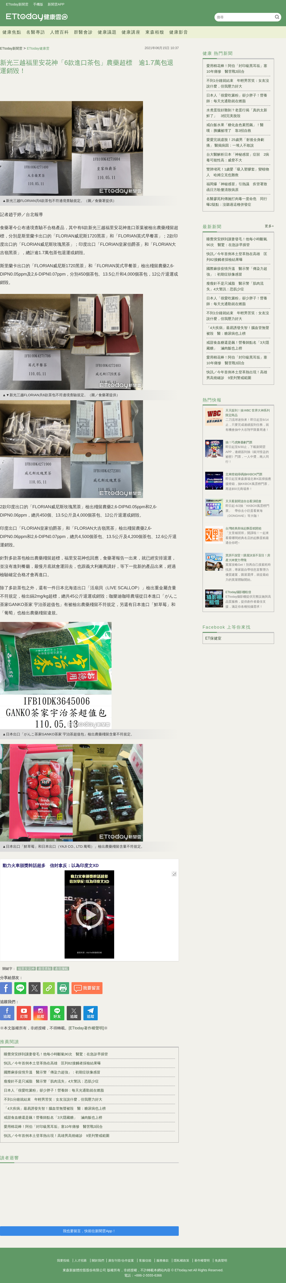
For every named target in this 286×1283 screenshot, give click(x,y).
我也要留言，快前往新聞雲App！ (89, 1231)
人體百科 (59, 32)
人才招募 (80, 1260)
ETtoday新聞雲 (17, 4)
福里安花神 (26, 968)
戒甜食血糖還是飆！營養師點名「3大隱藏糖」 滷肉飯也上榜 (53, 1117)
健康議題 (107, 32)
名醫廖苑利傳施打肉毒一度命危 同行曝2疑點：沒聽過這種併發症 (236, 201)
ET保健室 (213, 638)
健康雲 (37, 17)
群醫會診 (83, 32)
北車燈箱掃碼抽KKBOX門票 (243, 474)
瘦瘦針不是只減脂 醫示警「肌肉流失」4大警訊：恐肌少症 (51, 1081)
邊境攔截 (61, 968)
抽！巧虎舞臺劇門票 (238, 442)
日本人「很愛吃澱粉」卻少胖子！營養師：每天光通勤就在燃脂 (54, 1090)
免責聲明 (221, 1260)
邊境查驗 (44, 968)
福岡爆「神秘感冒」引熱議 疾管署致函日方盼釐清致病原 (236, 187)
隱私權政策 (181, 1260)
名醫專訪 (35, 32)
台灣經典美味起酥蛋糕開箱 (243, 528)
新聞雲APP (56, 4)
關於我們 (98, 1260)
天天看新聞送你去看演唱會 (243, 501)
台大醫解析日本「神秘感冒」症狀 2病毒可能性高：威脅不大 (237, 157)
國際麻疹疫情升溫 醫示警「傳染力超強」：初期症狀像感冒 (52, 1072)
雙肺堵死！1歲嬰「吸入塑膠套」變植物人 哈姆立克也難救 (237, 172)
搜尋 (277, 17)
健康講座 (131, 32)
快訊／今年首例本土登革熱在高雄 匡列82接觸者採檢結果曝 (52, 1063)
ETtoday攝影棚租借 (238, 592)
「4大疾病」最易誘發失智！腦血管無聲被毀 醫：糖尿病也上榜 (55, 1108)
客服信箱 (145, 1260)
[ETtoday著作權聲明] (86, 1028)
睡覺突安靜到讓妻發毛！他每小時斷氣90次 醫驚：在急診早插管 (56, 1054)
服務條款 (162, 1260)
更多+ (269, 226)
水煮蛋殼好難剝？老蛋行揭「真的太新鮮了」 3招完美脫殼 (236, 113)
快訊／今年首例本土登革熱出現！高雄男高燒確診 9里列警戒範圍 (56, 1136)
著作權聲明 (202, 1260)
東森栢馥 (154, 32)
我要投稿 (63, 1260)
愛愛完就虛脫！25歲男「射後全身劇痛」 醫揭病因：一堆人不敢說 (235, 142)
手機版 (38, 4)
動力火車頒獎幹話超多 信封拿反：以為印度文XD (51, 865)
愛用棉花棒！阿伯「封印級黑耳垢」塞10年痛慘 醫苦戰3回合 (53, 1126)
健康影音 (178, 32)
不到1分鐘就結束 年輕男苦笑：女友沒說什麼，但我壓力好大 (53, 1099)
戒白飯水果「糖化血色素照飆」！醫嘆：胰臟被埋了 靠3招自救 (235, 128)
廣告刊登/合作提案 (121, 1260)
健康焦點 (11, 32)
